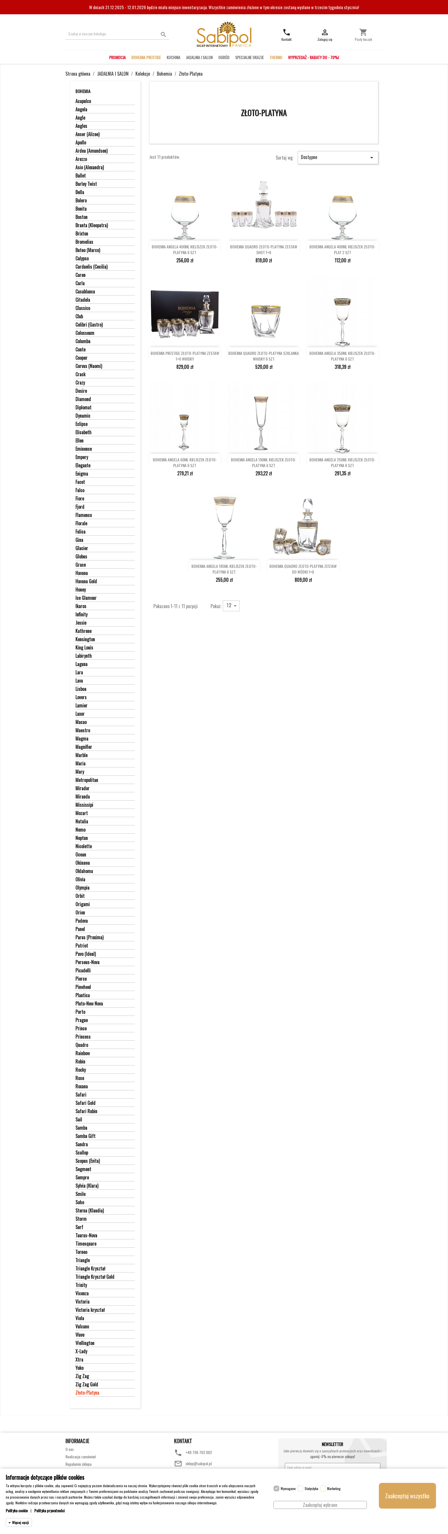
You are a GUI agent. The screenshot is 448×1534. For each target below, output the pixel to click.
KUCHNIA (173, 57)
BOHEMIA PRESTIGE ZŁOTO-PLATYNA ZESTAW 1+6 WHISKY (185, 356)
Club (79, 316)
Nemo (80, 830)
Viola (79, 1318)
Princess (83, 1037)
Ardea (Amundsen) (91, 151)
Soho (79, 1202)
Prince (81, 1029)
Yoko (79, 1368)
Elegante (82, 466)
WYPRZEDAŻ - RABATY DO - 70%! (313, 57)
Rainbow (82, 1053)
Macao (81, 722)
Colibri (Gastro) (89, 325)
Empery (81, 457)
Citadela (82, 300)
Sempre (82, 1178)
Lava (79, 681)
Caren (80, 275)
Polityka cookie (17, 1510)
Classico (82, 308)
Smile (80, 1194)
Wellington (84, 1343)
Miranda (82, 797)
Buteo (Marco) (87, 250)
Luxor (80, 714)
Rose (79, 1078)
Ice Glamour (86, 598)
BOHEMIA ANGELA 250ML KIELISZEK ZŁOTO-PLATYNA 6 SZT (342, 462)
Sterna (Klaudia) (89, 1211)
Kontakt (183, 1441)
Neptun (81, 838)
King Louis (84, 648)
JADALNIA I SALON (199, 57)
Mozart (81, 813)
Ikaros (80, 606)
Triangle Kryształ (90, 1269)
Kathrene (83, 631)
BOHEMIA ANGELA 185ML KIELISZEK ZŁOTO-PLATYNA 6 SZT (224, 569)
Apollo (80, 143)
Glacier (81, 548)
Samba (81, 1128)
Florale (81, 523)
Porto (80, 1012)
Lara (79, 673)
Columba (82, 341)
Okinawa (82, 863)
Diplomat (83, 408)
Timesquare (85, 1244)
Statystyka (311, 1488)
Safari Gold (85, 1103)
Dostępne (338, 157)
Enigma (81, 474)
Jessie (80, 623)
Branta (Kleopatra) (91, 225)
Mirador (82, 788)
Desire (81, 391)
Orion (80, 913)
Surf (79, 1227)
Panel (80, 929)
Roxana (81, 1086)
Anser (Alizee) (87, 134)
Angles (81, 126)
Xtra (79, 1360)
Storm (81, 1219)
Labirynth (83, 656)
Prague (81, 1020)
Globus (81, 557)
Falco (79, 490)
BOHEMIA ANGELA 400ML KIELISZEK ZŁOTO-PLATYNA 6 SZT (185, 249)
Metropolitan (86, 780)
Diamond (83, 399)
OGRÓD (223, 57)
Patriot (81, 946)
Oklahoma (84, 871)
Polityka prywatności (49, 1510)
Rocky (80, 1070)
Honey (80, 590)
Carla (80, 283)
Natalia (81, 822)
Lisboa (80, 689)
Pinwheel (83, 987)
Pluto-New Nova (89, 1004)
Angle (80, 118)
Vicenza (82, 1293)
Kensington (85, 639)
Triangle (82, 1260)
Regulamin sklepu (78, 1464)
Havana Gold (86, 581)
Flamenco (83, 515)
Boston (81, 217)
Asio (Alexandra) (89, 167)
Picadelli (83, 971)
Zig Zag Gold (86, 1385)
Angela (81, 109)
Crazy (80, 383)
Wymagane (288, 1488)
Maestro (82, 730)
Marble (81, 755)
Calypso (82, 259)
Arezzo (81, 159)
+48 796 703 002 (198, 1452)
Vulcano (82, 1327)
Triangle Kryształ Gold (94, 1277)
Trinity (81, 1285)
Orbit (80, 896)
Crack (80, 374)
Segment (83, 1169)
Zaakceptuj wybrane (320, 1504)
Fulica (80, 532)
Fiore (79, 499)
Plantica (82, 995)
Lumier (81, 706)
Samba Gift (85, 1136)
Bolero (81, 201)
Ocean (80, 855)
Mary (79, 772)
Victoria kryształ (90, 1310)
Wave (79, 1335)
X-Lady (81, 1351)
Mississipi (84, 805)
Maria (80, 764)
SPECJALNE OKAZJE (249, 57)
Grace (80, 565)
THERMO (275, 57)
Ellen (79, 441)
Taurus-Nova (86, 1236)
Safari (80, 1095)
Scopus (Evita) (87, 1161)
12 (233, 605)
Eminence (83, 449)
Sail (78, 1120)
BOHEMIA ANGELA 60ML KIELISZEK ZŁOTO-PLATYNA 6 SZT (185, 462)
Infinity (81, 615)
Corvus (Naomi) (88, 366)
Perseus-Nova (87, 962)
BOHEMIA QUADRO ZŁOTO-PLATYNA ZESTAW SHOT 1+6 (263, 249)
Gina (79, 540)
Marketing (334, 1488)
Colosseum (84, 333)
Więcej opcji (20, 1522)
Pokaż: (216, 606)
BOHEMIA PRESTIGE (146, 57)
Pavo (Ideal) (85, 954)
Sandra (81, 1144)
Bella (79, 192)
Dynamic (82, 416)
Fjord (79, 507)
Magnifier (83, 747)
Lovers (81, 697)
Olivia (80, 879)
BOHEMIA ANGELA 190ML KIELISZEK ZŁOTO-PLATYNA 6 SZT (263, 462)
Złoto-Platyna (87, 1393)
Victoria (82, 1302)
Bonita (81, 209)
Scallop (81, 1153)
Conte (80, 350)
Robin (80, 1062)
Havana (81, 573)
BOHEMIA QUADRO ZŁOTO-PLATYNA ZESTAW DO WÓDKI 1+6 (303, 569)
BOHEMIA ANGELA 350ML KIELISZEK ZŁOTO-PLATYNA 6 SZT (342, 356)
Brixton (81, 234)
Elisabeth (83, 432)
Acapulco (83, 101)
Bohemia (82, 91)
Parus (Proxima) (89, 937)
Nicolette (83, 846)
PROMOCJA (117, 57)
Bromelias (84, 242)
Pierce (81, 979)
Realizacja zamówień (80, 1456)
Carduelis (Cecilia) (91, 267)
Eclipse (81, 424)
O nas (69, 1449)
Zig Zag (82, 1376)
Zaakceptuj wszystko (407, 1495)
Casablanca (85, 292)
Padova (81, 921)
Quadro (81, 1045)
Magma (81, 739)
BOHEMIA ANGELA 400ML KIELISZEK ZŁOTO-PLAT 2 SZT (342, 249)
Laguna (81, 664)
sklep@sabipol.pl (198, 1463)
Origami (82, 904)
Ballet (80, 176)
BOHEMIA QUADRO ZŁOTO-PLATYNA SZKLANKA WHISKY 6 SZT (263, 356)
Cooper (81, 358)
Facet (80, 482)
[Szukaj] (117, 34)
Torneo (81, 1252)
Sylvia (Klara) (86, 1186)
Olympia (82, 888)
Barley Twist (86, 184)
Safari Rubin (86, 1111)
